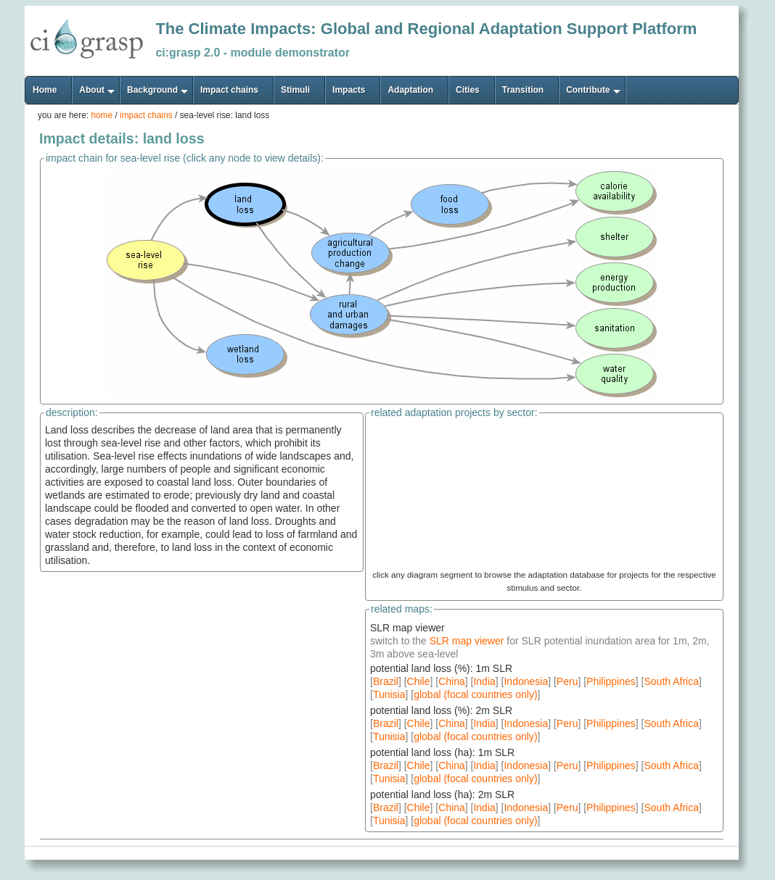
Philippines (611, 681)
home (101, 115)
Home (45, 90)
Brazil (385, 681)
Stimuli (295, 90)
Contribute (588, 90)
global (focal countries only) (475, 694)
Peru (567, 681)
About (91, 90)
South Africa (671, 681)
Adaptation (410, 90)
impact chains (146, 115)
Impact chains (229, 90)
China (451, 681)
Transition (523, 90)
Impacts (348, 90)
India (484, 681)
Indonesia (526, 681)
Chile (418, 681)
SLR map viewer (468, 641)
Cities (468, 90)
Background (152, 90)
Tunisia (389, 694)
